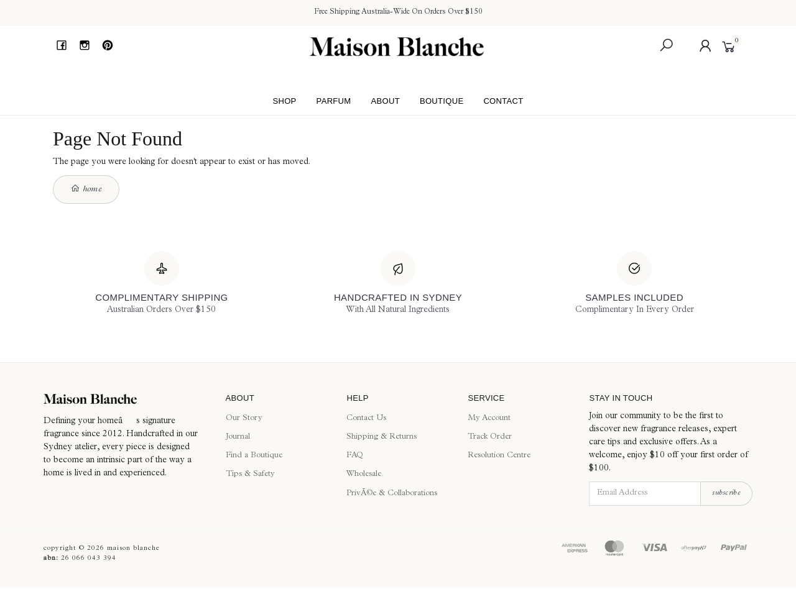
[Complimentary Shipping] (161, 284)
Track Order (490, 437)
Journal (238, 437)
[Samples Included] (634, 284)
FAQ (354, 456)
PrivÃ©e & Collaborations (391, 494)
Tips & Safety (250, 474)
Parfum (334, 101)
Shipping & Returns (381, 437)
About (385, 101)
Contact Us (366, 418)
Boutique (442, 101)
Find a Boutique (254, 456)
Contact (503, 101)
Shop (284, 101)
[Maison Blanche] (125, 399)
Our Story (244, 418)
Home (86, 189)
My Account (489, 418)
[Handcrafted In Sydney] (398, 284)
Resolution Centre (499, 456)
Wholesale (363, 474)
